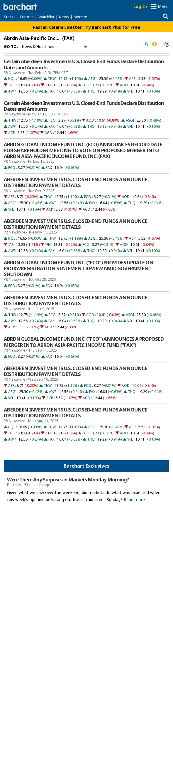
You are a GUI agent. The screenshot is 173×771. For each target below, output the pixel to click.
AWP (12, 91)
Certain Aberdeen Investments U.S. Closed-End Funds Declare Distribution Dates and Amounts (84, 64)
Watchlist (46, 16)
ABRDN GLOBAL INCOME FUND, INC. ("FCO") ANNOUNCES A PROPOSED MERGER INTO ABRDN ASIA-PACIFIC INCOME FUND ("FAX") (84, 342)
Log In (140, 6)
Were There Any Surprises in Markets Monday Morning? (68, 480)
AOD (124, 85)
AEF (11, 196)
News (64, 16)
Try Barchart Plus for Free (112, 27)
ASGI (92, 78)
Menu (163, 6)
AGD (48, 132)
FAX (51, 91)
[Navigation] (54, 46)
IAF (10, 85)
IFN (48, 85)
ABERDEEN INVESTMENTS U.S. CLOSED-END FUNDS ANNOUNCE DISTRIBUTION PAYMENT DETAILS (75, 182)
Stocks (10, 16)
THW (52, 78)
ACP (132, 78)
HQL (11, 78)
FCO (85, 85)
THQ (91, 91)
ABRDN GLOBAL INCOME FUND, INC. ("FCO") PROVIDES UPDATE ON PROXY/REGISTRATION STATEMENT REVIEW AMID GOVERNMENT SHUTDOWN (78, 268)
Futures (27, 16)
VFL (130, 91)
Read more (134, 499)
